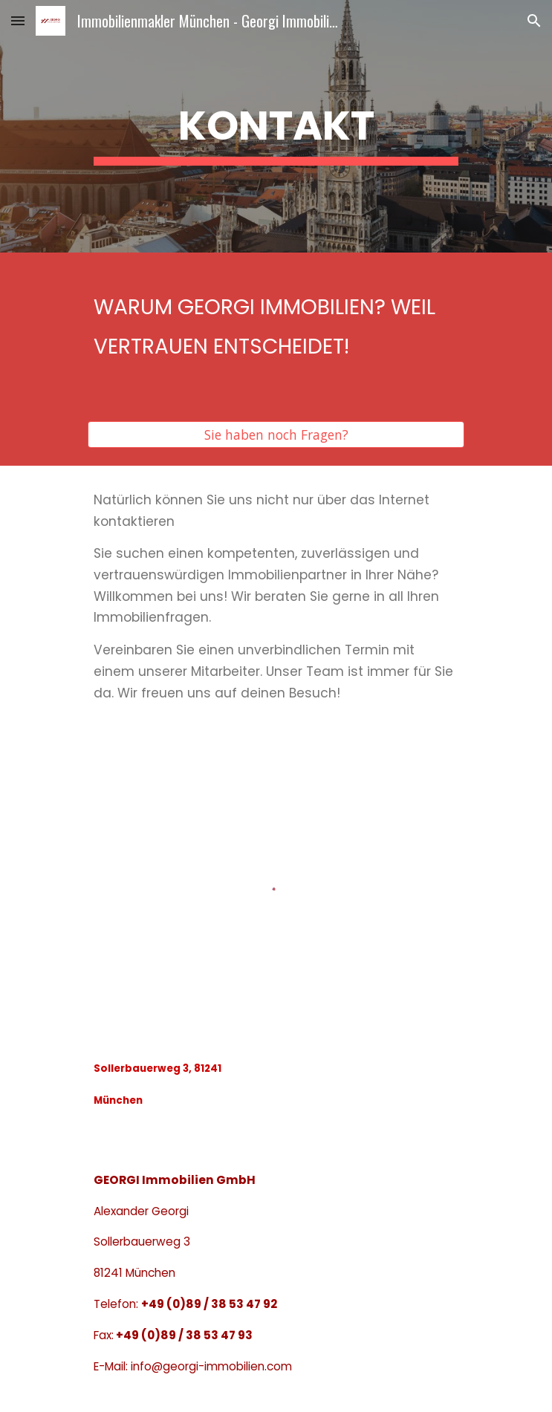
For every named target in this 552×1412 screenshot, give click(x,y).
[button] (18, 20)
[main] (276, 126)
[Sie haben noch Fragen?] (276, 434)
